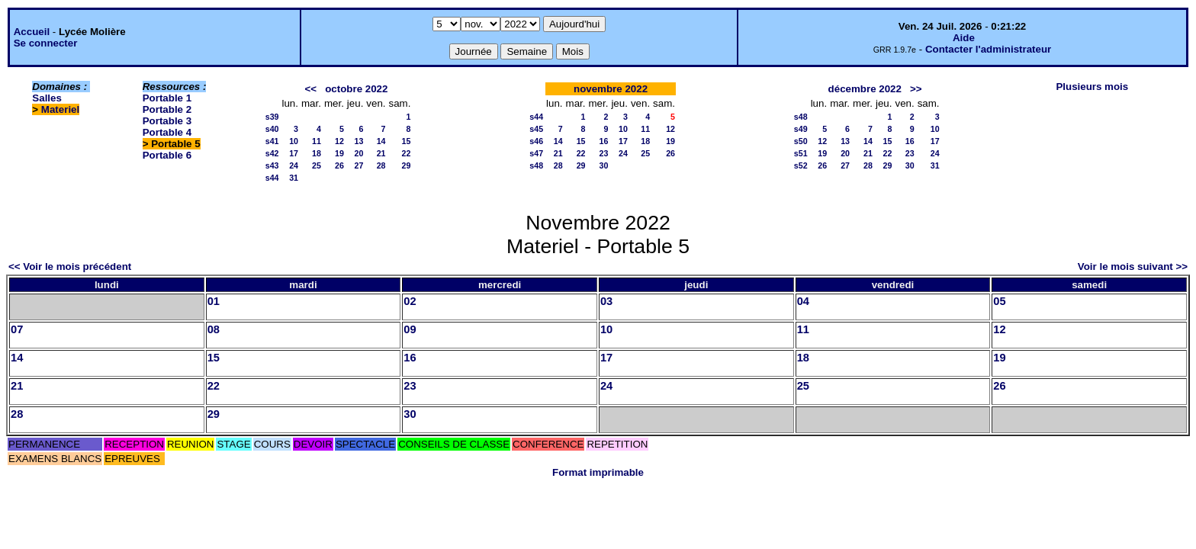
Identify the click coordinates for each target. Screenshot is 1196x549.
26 (339, 165)
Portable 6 (167, 155)
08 (213, 329)
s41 (272, 141)
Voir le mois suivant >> (1133, 266)
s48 (536, 165)
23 (604, 153)
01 (213, 301)
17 (293, 153)
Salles (47, 98)
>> (916, 89)
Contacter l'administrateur (988, 49)
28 (381, 165)
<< (311, 89)
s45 (536, 128)
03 (606, 301)
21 (381, 153)
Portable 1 (167, 98)
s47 (536, 153)
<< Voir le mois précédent (69, 266)
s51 (801, 153)
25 (316, 165)
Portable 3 (167, 121)
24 (293, 165)
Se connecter (46, 43)
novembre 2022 (611, 89)
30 (604, 165)
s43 (272, 165)
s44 (272, 177)
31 (293, 177)
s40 (272, 128)
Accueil (32, 31)
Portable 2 (167, 109)
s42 (272, 153)
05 (999, 301)
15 (406, 141)
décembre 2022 (865, 89)
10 (293, 141)
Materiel (60, 109)
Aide (964, 37)
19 (339, 153)
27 (358, 165)
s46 (536, 141)
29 (406, 165)
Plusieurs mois (1092, 86)
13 (358, 141)
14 (381, 141)
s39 (272, 116)
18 (316, 153)
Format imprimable (598, 472)
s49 (801, 128)
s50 (801, 141)
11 (316, 141)
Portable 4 (167, 132)
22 (406, 153)
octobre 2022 (356, 89)
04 (803, 301)
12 (339, 141)
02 (409, 301)
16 (604, 141)
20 (358, 153)
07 (17, 329)
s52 (801, 165)
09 (409, 329)
